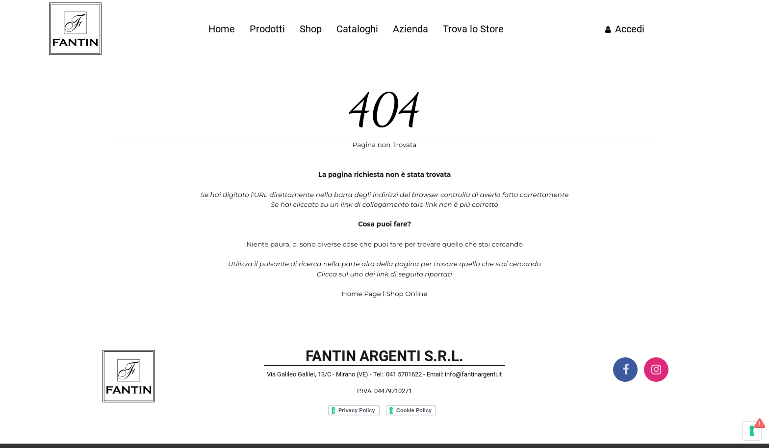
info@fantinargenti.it (473, 374)
